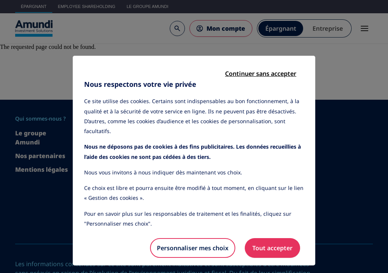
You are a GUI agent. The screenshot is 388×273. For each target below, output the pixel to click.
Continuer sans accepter (260, 73)
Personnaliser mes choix (192, 248)
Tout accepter (272, 248)
